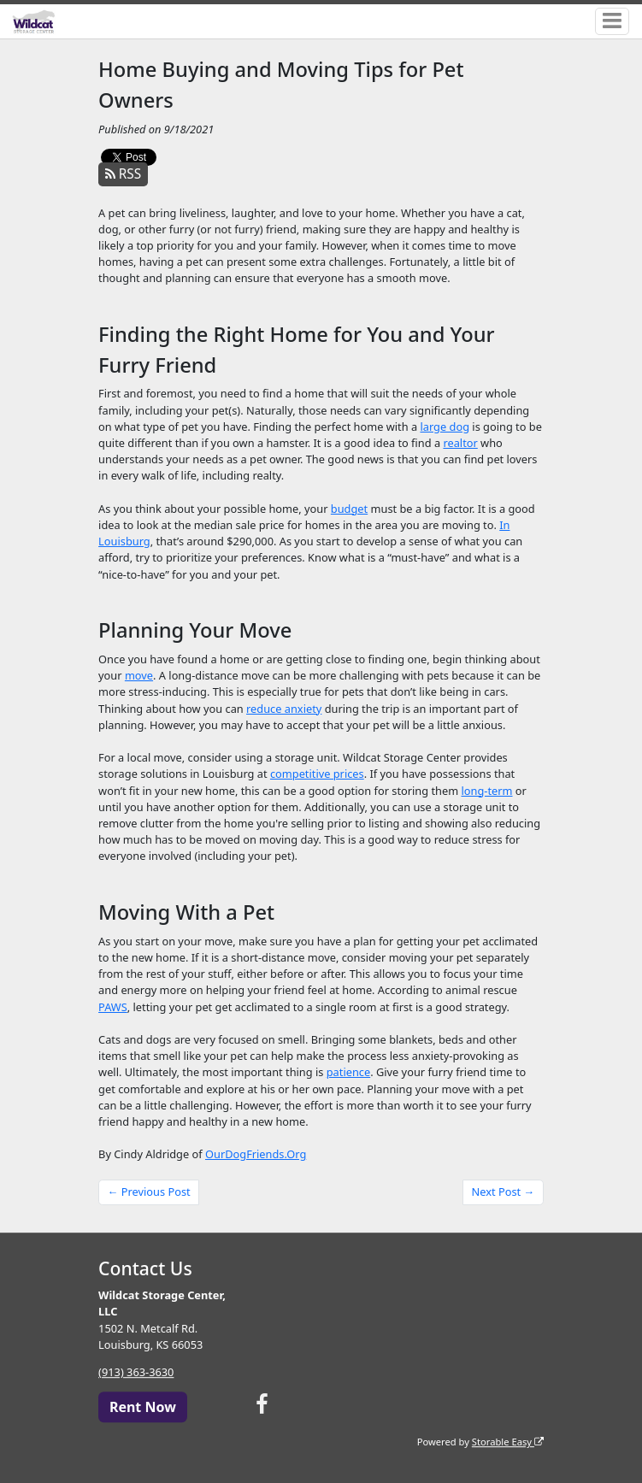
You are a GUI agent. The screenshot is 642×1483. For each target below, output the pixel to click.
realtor (460, 442)
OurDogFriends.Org (255, 1154)
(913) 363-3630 (136, 1372)
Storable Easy (508, 1441)
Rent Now (142, 1407)
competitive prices (317, 773)
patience (348, 1072)
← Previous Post (149, 1191)
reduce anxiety (283, 708)
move (139, 675)
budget (349, 508)
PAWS (112, 1007)
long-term (487, 790)
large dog (444, 426)
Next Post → (503, 1191)
